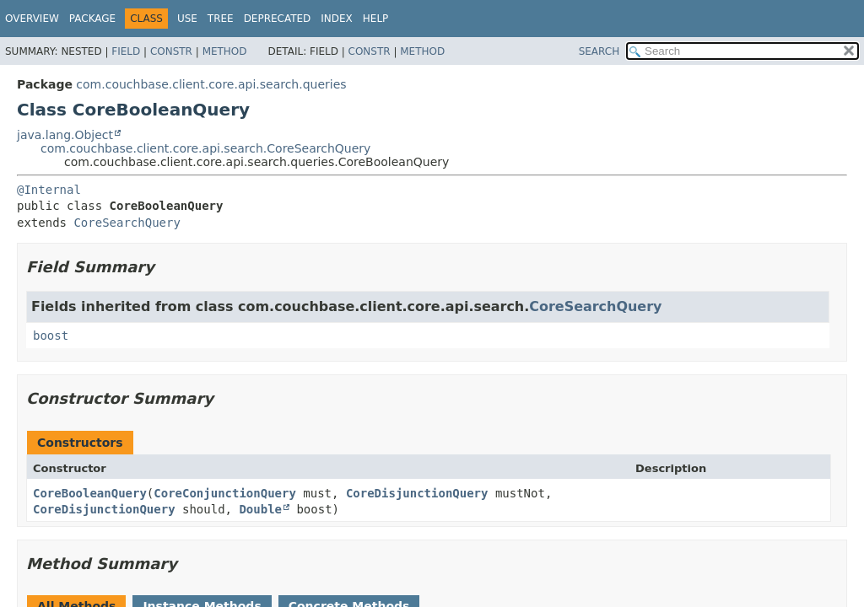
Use (187, 18)
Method (224, 51)
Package (92, 18)
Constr (171, 51)
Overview (32, 18)
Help (376, 18)
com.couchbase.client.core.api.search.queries (211, 84)
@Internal (49, 189)
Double (260, 509)
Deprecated (277, 18)
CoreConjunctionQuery (225, 493)
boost (50, 335)
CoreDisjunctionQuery (417, 493)
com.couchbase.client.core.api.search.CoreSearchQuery (205, 148)
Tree (221, 18)
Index (337, 18)
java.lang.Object (65, 135)
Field (125, 51)
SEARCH (599, 51)
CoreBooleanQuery (90, 493)
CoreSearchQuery (126, 222)
